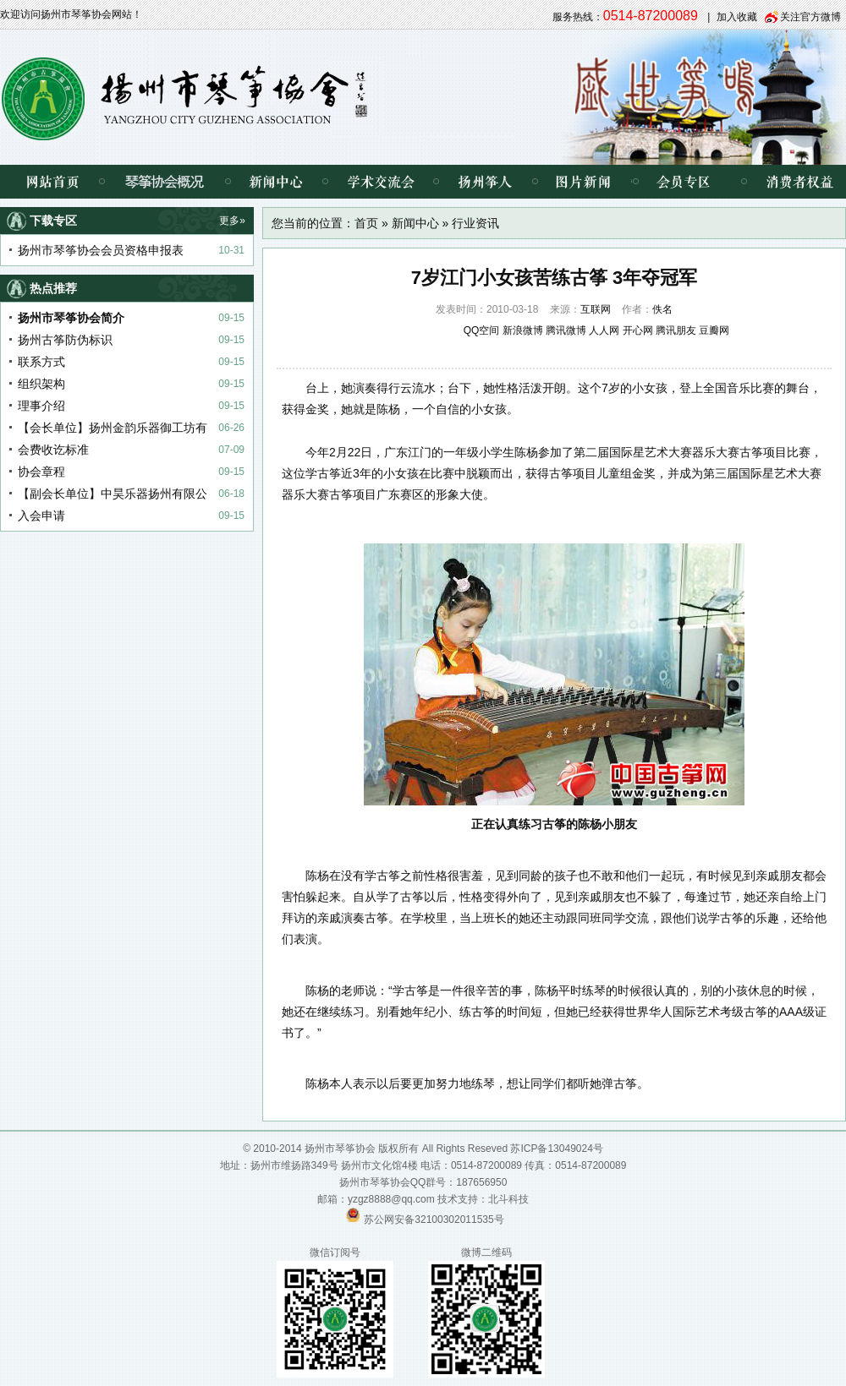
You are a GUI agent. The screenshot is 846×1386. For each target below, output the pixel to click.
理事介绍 (41, 405)
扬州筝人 (485, 182)
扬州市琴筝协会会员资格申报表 (101, 250)
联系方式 (41, 361)
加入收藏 (737, 17)
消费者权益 (786, 182)
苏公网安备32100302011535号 (433, 1219)
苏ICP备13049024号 (556, 1148)
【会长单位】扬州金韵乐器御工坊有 (112, 427)
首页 (366, 223)
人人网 (604, 330)
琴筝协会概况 (165, 182)
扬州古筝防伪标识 (65, 339)
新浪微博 (523, 330)
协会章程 (41, 471)
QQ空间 (482, 330)
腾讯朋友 (676, 330)
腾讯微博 (566, 330)
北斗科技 (508, 1199)
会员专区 (680, 182)
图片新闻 (583, 182)
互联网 (595, 309)
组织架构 (41, 383)
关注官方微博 (810, 17)
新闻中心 (276, 182)
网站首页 (51, 182)
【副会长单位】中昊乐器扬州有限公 (112, 493)
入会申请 (41, 515)
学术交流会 (380, 182)
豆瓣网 (714, 330)
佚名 (662, 309)
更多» (232, 220)
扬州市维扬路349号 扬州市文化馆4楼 (334, 1165)
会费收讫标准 (53, 449)
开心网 (638, 330)
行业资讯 (475, 223)
